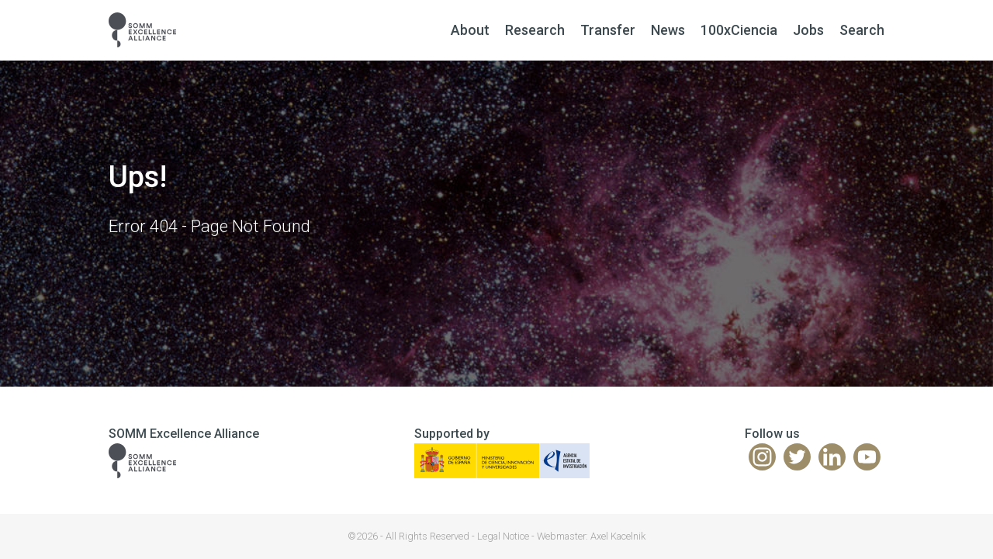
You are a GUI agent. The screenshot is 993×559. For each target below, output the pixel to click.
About (470, 30)
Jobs (808, 30)
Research (535, 30)
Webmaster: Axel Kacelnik (591, 536)
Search (861, 30)
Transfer (607, 30)
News (668, 30)
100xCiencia (739, 30)
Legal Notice (503, 536)
